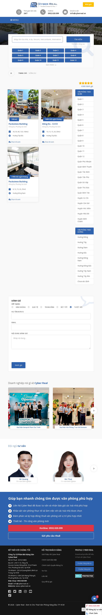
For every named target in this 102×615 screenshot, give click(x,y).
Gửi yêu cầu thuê (51, 535)
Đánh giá (18, 365)
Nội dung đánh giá (20, 333)
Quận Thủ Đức (83, 187)
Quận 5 (20, 55)
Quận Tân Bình (84, 172)
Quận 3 (55, 50)
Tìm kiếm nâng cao (78, 44)
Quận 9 (20, 60)
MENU (14, 20)
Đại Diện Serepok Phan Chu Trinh (28, 427)
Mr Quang (23, 479)
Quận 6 (38, 55)
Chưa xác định (83, 281)
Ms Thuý (68, 479)
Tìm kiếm (78, 39)
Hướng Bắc (82, 253)
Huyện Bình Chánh (82, 220)
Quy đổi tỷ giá (47, 582)
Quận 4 (73, 50)
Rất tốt (64, 307)
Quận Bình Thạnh (85, 167)
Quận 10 (38, 60)
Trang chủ (22, 73)
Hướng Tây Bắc (84, 276)
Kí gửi (88, 4)
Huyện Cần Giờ (83, 203)
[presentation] (30, 355)
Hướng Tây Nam (84, 271)
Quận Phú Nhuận (84, 161)
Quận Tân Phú (83, 177)
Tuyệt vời (78, 307)
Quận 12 (73, 60)
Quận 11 (56, 60)
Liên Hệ (44, 576)
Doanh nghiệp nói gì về (28, 383)
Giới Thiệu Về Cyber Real (51, 554)
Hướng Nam (82, 247)
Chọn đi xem (14, 142)
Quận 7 (55, 55)
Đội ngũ (17, 446)
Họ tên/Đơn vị (18, 312)
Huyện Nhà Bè (83, 213)
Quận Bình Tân (84, 193)
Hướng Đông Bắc (84, 266)
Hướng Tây (82, 242)
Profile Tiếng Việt (84, 563)
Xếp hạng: (16, 304)
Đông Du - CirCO (50, 124)
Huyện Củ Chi (83, 198)
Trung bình (49, 307)
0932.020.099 (93, 606)
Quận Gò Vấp (83, 182)
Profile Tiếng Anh (85, 569)
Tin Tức (44, 571)
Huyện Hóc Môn (84, 208)
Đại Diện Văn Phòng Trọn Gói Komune (73, 427)
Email (14, 322)
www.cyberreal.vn (23, 586)
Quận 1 (20, 50)
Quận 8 (73, 55)
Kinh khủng (21, 307)
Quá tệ (35, 307)
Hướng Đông (83, 237)
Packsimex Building (18, 124)
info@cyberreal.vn (20, 584)
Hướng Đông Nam (83, 259)
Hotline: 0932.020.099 (51, 528)
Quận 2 (38, 50)
